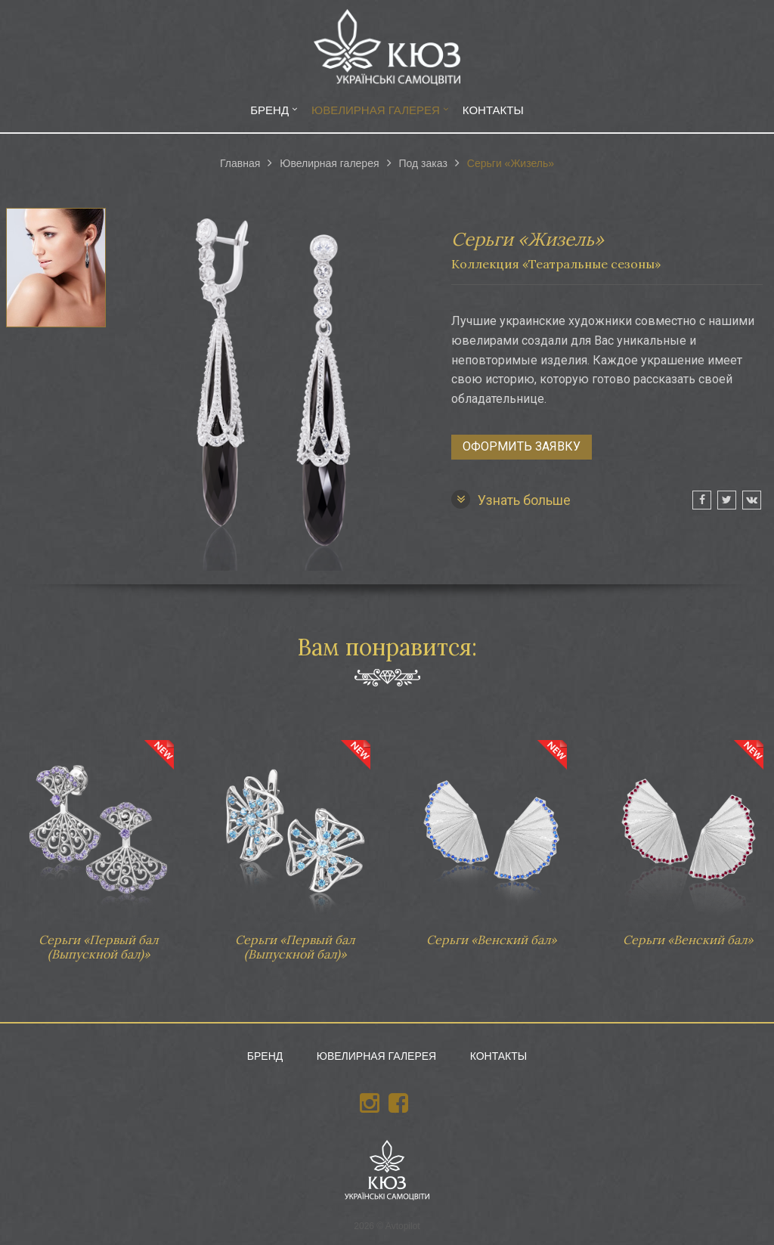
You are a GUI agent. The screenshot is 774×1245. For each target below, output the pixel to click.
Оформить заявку (521, 446)
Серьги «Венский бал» (491, 836)
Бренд (269, 110)
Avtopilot (402, 1226)
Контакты (493, 110)
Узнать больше (511, 499)
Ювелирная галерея (375, 110)
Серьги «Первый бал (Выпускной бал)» (98, 843)
